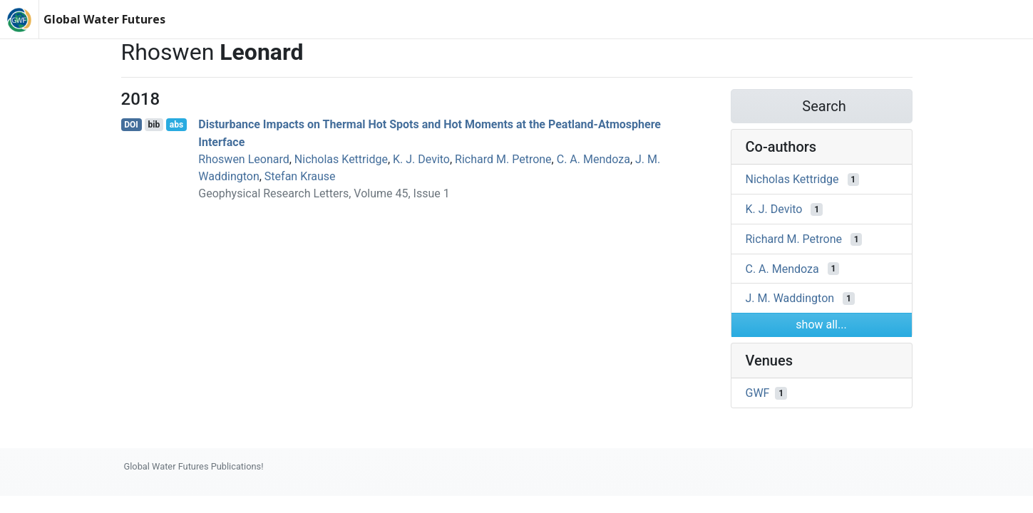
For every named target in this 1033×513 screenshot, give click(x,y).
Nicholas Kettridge (341, 159)
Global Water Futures (104, 19)
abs (176, 125)
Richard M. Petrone (503, 159)
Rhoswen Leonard (243, 159)
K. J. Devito (421, 159)
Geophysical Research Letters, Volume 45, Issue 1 (323, 193)
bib (154, 125)
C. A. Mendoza (593, 159)
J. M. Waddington (790, 298)
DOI (131, 125)
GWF (758, 393)
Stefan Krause (300, 176)
